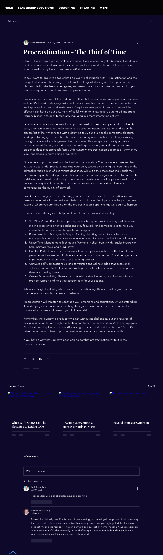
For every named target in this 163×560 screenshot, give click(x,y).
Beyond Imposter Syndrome (131, 423)
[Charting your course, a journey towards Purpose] (81, 404)
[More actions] (137, 42)
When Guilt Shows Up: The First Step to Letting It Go (29, 424)
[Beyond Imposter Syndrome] (132, 404)
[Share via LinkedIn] (40, 358)
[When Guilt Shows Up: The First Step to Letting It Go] (30, 404)
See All (151, 385)
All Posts (13, 21)
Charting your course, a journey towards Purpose (79, 425)
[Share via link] (48, 358)
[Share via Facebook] (25, 358)
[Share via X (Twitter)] (32, 358)
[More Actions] (137, 488)
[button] (66, 8)
